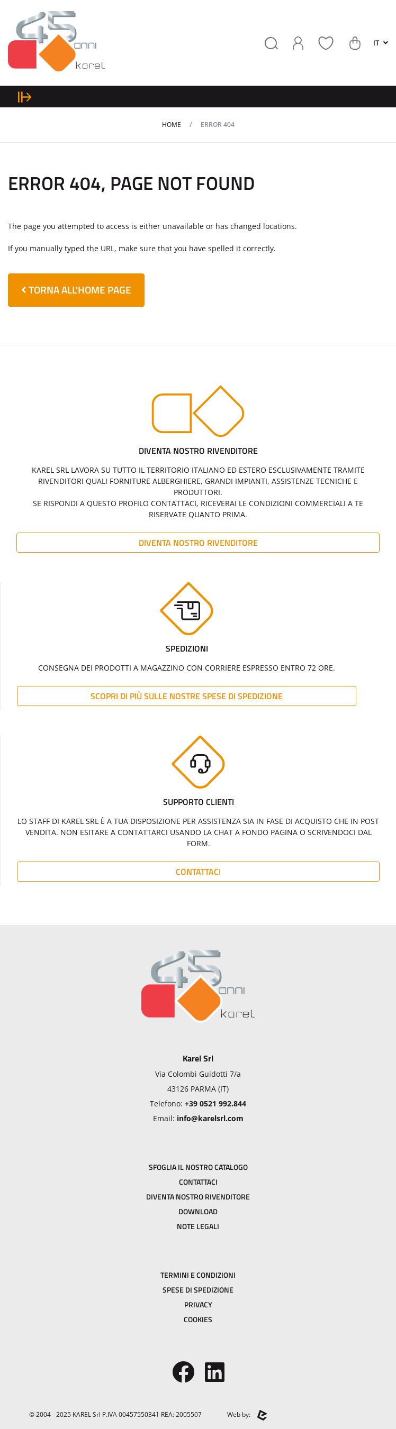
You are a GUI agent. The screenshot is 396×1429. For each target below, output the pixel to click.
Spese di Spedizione (198, 1289)
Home (171, 124)
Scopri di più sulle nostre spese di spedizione (187, 696)
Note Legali (198, 1226)
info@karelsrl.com (210, 1118)
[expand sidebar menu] (24, 96)
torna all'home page (76, 289)
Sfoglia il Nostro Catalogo (198, 1166)
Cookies (198, 1319)
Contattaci (198, 871)
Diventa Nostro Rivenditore (198, 542)
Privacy (198, 1304)
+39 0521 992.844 (215, 1103)
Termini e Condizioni (198, 1274)
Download (198, 1211)
